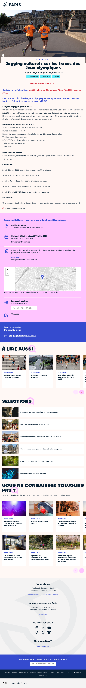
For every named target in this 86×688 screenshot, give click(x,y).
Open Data (60, 672)
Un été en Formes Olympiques (43, 90)
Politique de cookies (74, 672)
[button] (42, 277)
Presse (52, 672)
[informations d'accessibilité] (24, 308)
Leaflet (61, 290)
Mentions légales (11, 672)
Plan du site (43, 675)
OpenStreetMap (72, 290)
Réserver (15, 257)
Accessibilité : (33, 672)
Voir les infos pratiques (43, 83)
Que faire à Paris (19, 683)
